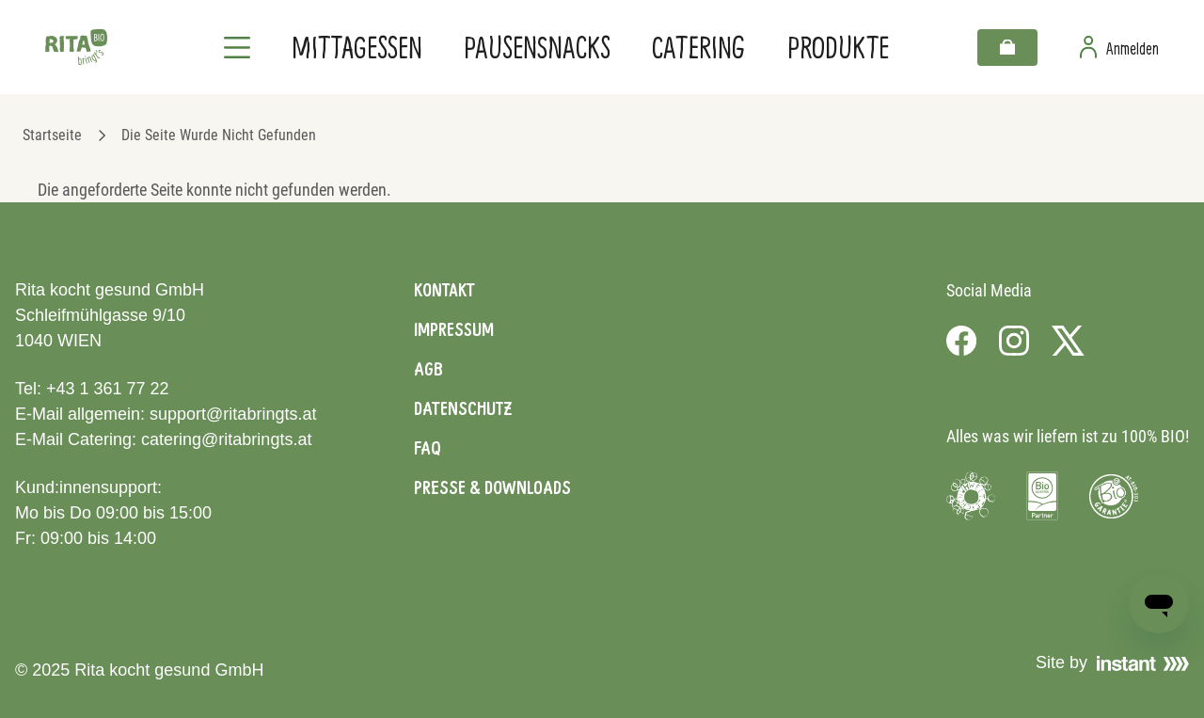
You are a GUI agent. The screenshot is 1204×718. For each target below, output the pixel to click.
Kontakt (444, 290)
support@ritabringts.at (233, 414)
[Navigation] (237, 47)
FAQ (427, 448)
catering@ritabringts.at (226, 439)
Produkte (838, 46)
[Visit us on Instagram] (1014, 341)
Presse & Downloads (492, 487)
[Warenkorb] (1007, 47)
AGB (428, 369)
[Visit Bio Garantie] (1113, 495)
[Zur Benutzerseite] (1119, 47)
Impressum (454, 329)
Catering (698, 46)
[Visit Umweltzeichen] (970, 495)
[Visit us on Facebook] (961, 341)
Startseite (52, 135)
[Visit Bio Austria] (1042, 495)
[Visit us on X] (1068, 341)
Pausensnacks (537, 46)
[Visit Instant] (1143, 663)
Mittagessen (357, 46)
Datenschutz (463, 408)
